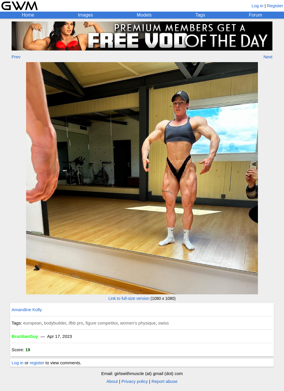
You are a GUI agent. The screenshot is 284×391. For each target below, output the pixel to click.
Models (144, 14)
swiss (163, 322)
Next (267, 56)
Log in (257, 5)
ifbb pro (76, 322)
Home (28, 14)
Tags (200, 14)
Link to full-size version (129, 298)
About (112, 381)
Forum (255, 14)
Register (275, 5)
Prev (16, 56)
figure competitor (101, 322)
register (37, 362)
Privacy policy (134, 381)
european (32, 322)
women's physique (138, 322)
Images (85, 14)
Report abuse (165, 381)
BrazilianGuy (25, 336)
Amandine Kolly (27, 309)
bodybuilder (55, 322)
